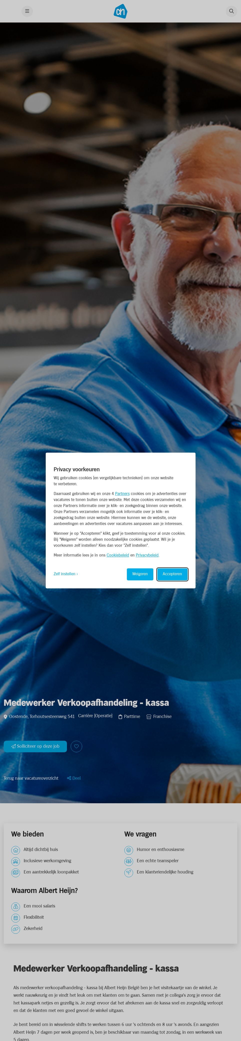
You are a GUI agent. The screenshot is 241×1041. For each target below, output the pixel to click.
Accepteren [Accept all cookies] (172, 574)
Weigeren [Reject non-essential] (140, 574)
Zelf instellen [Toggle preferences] (64, 574)
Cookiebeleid (118, 556)
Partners (122, 494)
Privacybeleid (147, 556)
